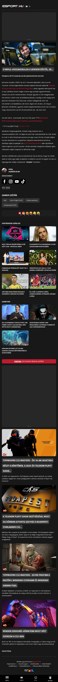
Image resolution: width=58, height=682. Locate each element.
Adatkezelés (34, 664)
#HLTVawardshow (10, 121)
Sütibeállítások (24, 666)
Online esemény (32, 200)
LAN (5, 200)
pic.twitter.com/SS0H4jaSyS (30, 121)
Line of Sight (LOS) (16, 200)
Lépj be (17, 361)
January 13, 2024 (24, 126)
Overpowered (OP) (10, 205)
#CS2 (3, 187)
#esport (8, 187)
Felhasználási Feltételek (41, 666)
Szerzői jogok (23, 664)
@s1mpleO (43, 118)
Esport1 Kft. (37, 662)
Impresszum (11, 664)
